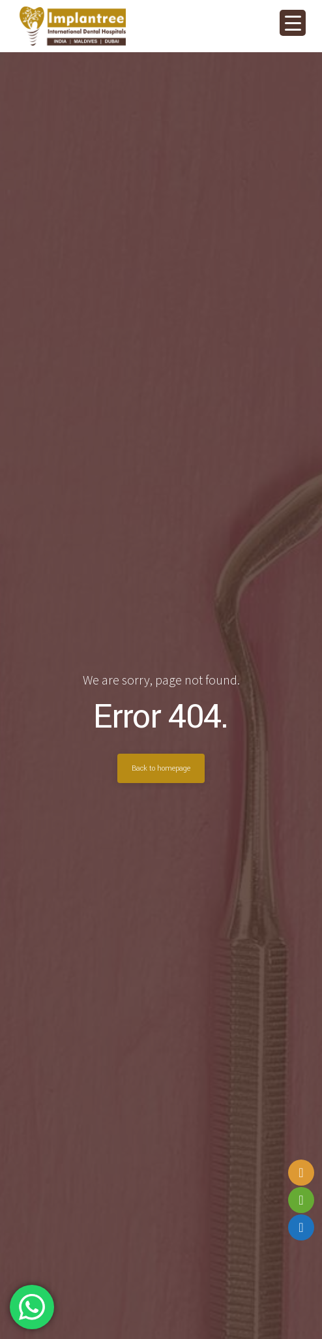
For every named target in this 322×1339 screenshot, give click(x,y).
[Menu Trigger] (293, 23)
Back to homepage (161, 768)
